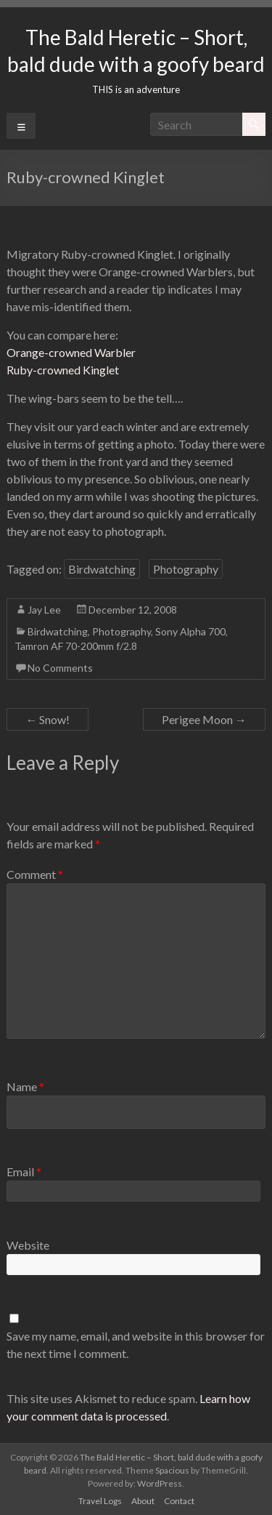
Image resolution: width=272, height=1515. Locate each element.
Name (25, 1086)
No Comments (60, 668)
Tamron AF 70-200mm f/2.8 (76, 646)
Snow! (47, 719)
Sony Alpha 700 (190, 631)
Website (28, 1245)
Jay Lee (44, 609)
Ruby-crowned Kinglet (63, 370)
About (142, 1500)
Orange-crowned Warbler (71, 352)
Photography (185, 569)
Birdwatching (102, 569)
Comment (35, 874)
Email (24, 1171)
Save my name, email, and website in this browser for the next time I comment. (136, 1344)
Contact (179, 1500)
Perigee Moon (204, 719)
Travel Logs (100, 1500)
